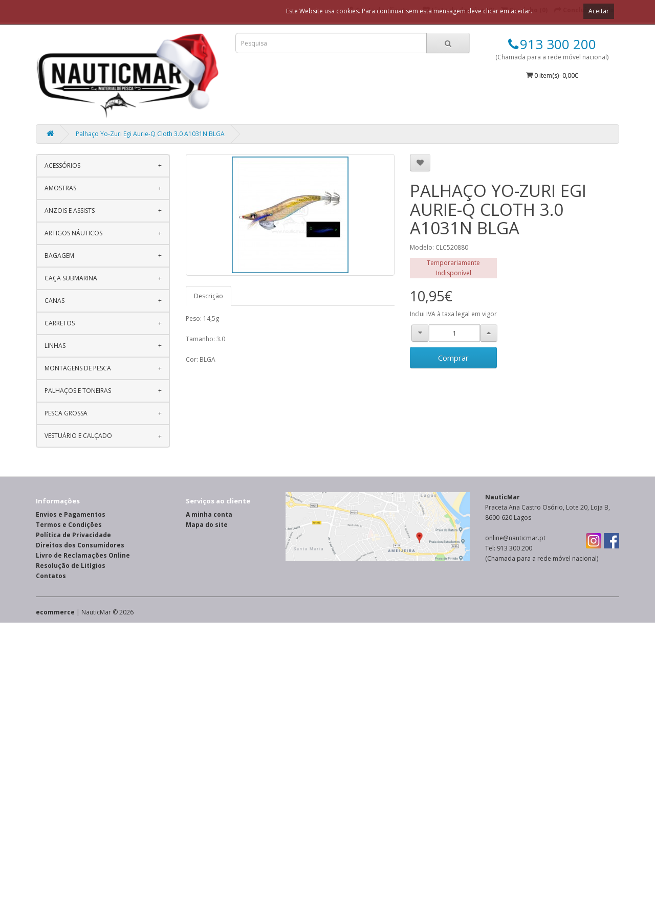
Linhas (55, 345)
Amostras (60, 188)
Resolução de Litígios (70, 565)
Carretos (60, 323)
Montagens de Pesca (78, 368)
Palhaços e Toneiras (78, 390)
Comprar (453, 357)
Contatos (51, 575)
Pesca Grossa (66, 413)
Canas (54, 300)
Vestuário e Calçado (78, 435)
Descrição (208, 296)
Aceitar (598, 11)
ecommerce (55, 612)
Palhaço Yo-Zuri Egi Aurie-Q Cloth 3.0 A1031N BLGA (150, 133)
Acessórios (62, 165)
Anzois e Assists (70, 210)
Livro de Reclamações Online (83, 555)
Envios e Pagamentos (70, 514)
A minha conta (209, 514)
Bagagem (59, 255)
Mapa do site (207, 524)
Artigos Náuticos (73, 233)
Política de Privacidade (73, 535)
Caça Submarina (71, 278)
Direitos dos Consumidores (80, 545)
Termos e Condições (69, 524)
